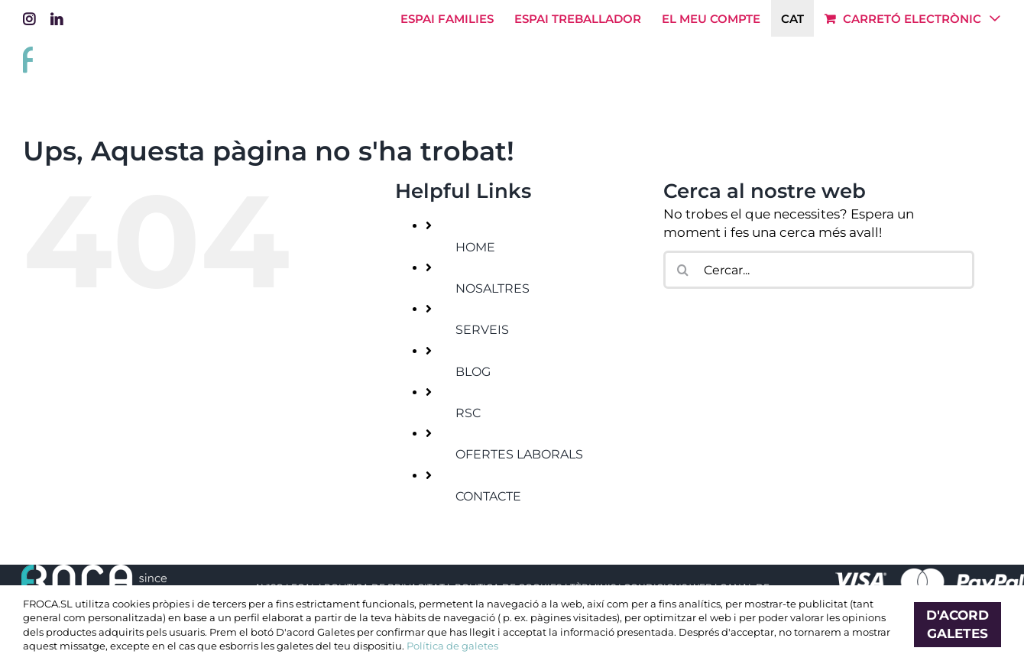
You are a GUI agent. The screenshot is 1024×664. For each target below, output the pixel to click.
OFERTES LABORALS (519, 454)
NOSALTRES (492, 288)
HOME (475, 247)
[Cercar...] (818, 270)
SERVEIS (482, 329)
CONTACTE (488, 496)
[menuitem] (792, 18)
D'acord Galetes (957, 624)
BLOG (473, 371)
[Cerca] (682, 270)
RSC (468, 413)
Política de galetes (452, 646)
